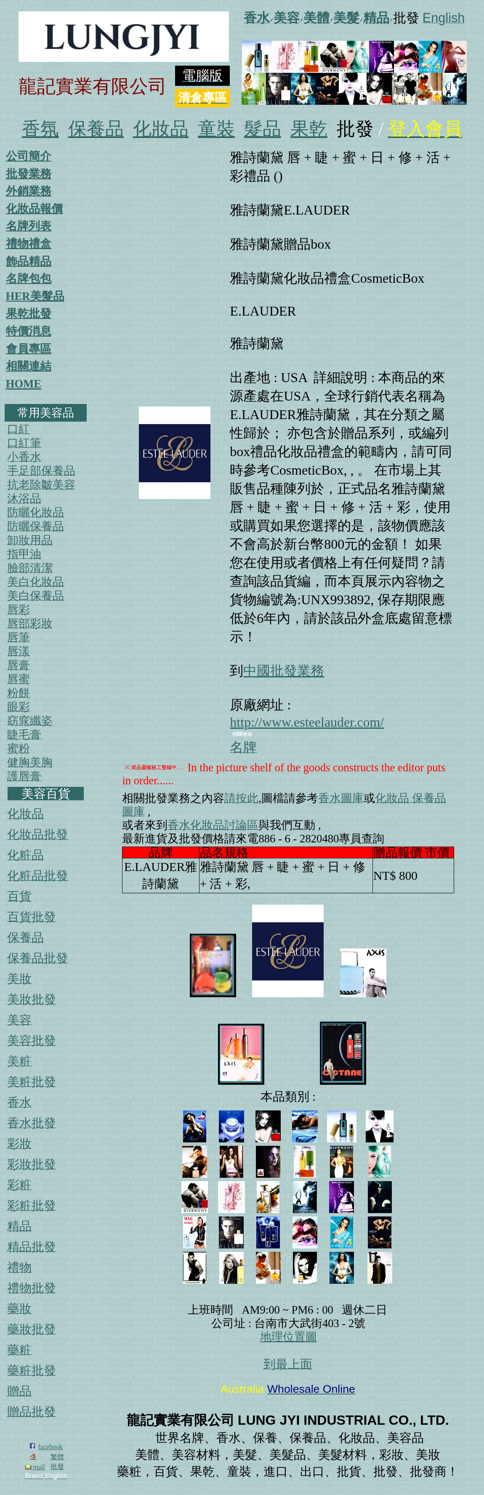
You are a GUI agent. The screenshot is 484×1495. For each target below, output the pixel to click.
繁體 (57, 1456)
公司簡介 (28, 156)
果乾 (308, 129)
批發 (57, 1466)
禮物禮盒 (28, 243)
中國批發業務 (283, 670)
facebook (50, 1446)
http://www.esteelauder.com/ (307, 722)
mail (35, 1467)
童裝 (216, 129)
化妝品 (161, 129)
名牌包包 (28, 278)
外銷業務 (28, 191)
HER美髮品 (35, 296)
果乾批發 (28, 313)
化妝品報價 (34, 208)
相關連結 (28, 366)
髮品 (262, 129)
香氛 (40, 129)
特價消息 (28, 331)
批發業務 (28, 173)
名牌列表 (28, 226)
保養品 (96, 129)
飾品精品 (28, 261)
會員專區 (28, 349)
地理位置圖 (288, 1336)
